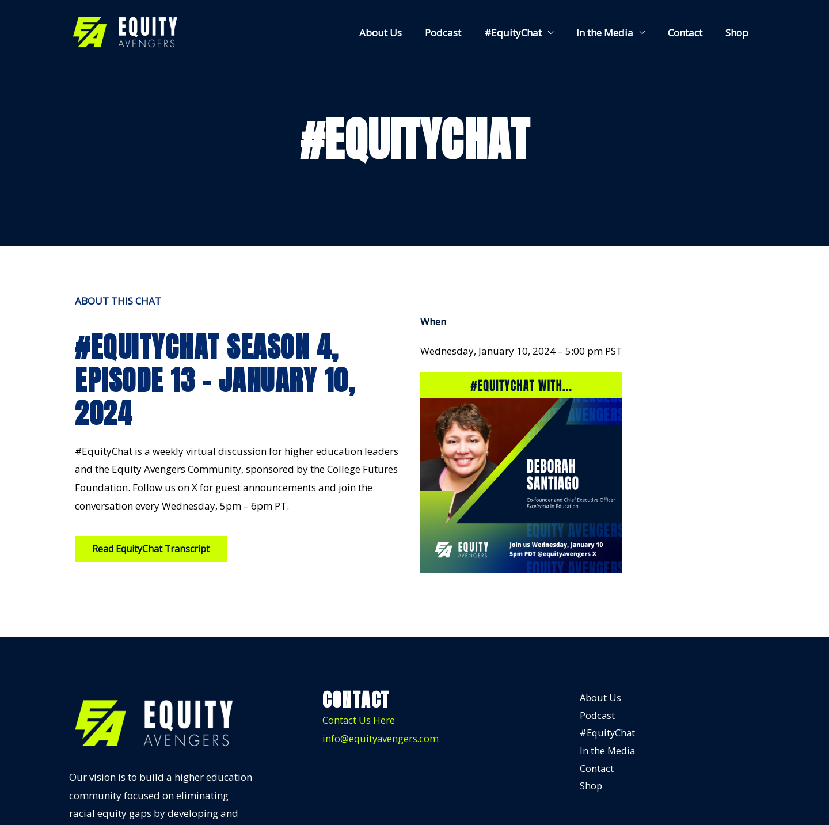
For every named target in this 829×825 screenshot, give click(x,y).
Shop (738, 32)
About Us (399, 32)
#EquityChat (525, 32)
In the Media (613, 32)
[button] (152, 549)
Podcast (458, 32)
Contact (690, 32)
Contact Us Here (359, 720)
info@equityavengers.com (381, 738)
